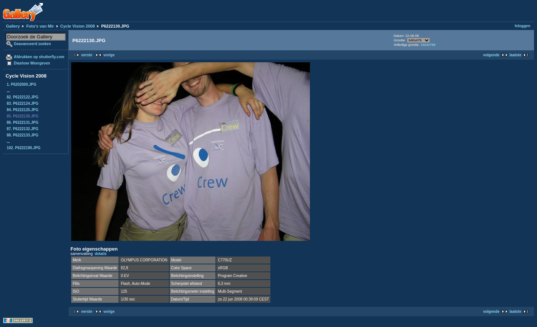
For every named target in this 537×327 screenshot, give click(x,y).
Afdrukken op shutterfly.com (39, 57)
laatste (515, 55)
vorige (108, 55)
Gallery (13, 26)
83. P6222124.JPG (22, 103)
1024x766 (428, 45)
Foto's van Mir (40, 26)
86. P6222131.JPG (22, 122)
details (101, 254)
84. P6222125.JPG (22, 110)
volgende (491, 55)
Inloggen (522, 26)
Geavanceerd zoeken (32, 44)
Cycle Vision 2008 (77, 26)
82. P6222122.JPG (22, 97)
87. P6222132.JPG (22, 129)
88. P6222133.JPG (22, 135)
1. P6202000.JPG (22, 84)
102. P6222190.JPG (24, 148)
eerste (86, 55)
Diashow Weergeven (32, 63)
